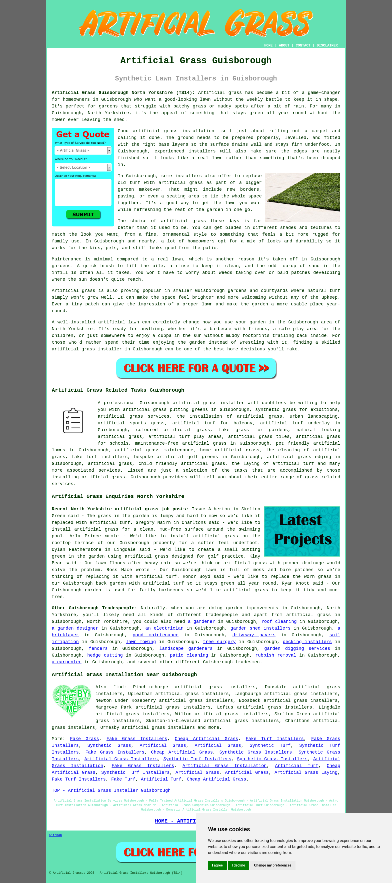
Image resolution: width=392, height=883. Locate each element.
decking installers (307, 641)
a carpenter (67, 662)
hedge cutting (105, 655)
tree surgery (219, 641)
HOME (268, 45)
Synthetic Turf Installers (197, 759)
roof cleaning (279, 621)
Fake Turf (123, 779)
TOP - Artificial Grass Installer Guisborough (111, 790)
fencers (98, 648)
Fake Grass (84, 738)
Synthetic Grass (109, 745)
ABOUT (284, 45)
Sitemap (55, 835)
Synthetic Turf (270, 745)
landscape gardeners (185, 648)
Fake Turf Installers (275, 738)
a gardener (201, 621)
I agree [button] (217, 865)
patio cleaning (189, 655)
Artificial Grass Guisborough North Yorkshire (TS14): (123, 92)
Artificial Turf (296, 765)
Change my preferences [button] (272, 865)
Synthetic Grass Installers (256, 752)
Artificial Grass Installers (121, 759)
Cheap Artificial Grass (206, 738)
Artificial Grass (163, 745)
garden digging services (297, 648)
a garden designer (75, 628)
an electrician (164, 628)
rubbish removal (275, 655)
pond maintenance (155, 635)
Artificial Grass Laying (306, 772)
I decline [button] (238, 865)
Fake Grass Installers (136, 738)
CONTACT (303, 45)
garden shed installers (260, 628)
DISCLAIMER (327, 45)
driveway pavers (254, 635)
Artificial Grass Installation (224, 765)
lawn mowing (141, 641)
